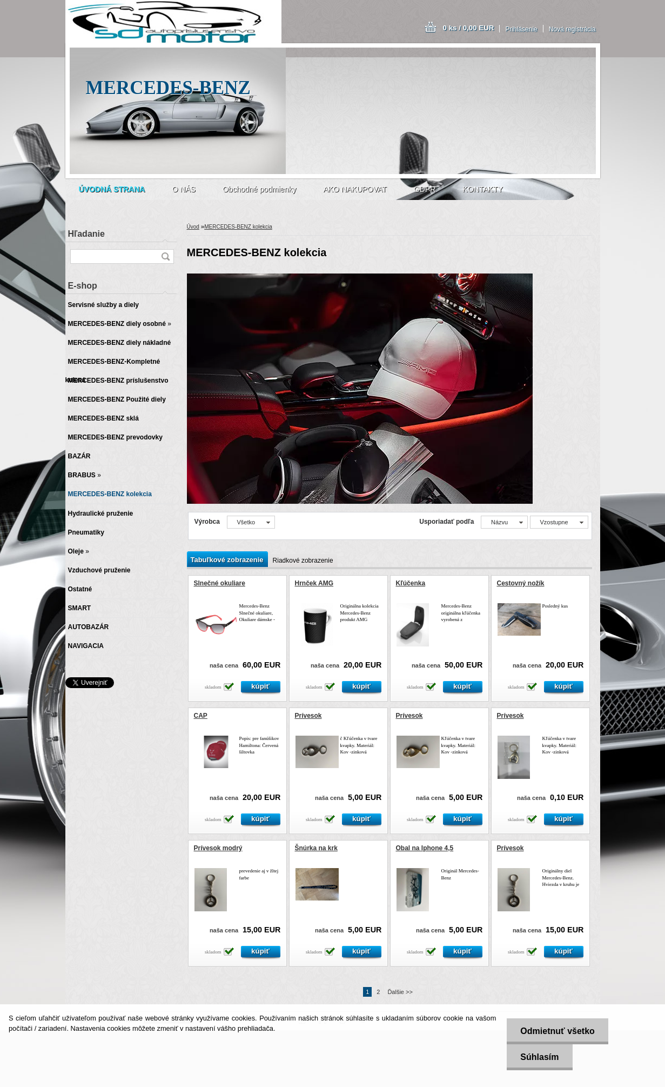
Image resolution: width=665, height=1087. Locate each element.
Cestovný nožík (521, 583)
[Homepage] (112, 189)
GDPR (424, 189)
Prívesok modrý (218, 848)
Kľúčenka (411, 583)
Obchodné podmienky (259, 189)
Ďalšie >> (399, 992)
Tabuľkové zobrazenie (227, 560)
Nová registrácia (572, 29)
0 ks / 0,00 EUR (468, 28)
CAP (200, 715)
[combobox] (504, 522)
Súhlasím (539, 1057)
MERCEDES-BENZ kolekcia (238, 227)
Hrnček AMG (314, 583)
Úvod (193, 227)
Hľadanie (86, 233)
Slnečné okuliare (219, 583)
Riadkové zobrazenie (303, 560)
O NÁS (184, 189)
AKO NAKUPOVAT (355, 189)
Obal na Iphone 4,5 (425, 848)
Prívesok (308, 715)
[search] (165, 256)
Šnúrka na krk (316, 848)
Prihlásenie (521, 29)
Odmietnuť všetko (557, 1031)
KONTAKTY (482, 189)
